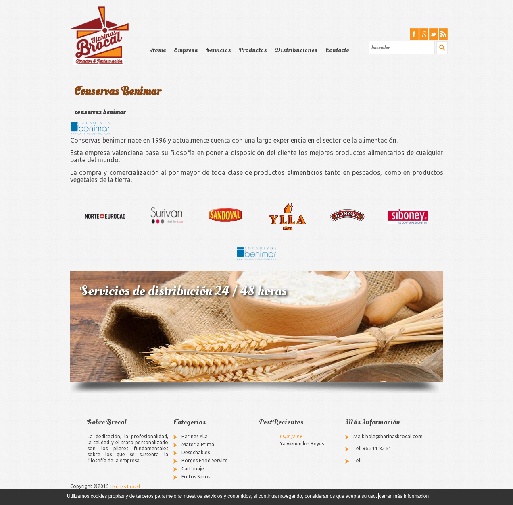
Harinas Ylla (194, 436)
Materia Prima (197, 444)
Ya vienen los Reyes (302, 443)
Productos (253, 50)
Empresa (186, 50)
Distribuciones (296, 50)
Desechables (195, 452)
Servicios (218, 50)
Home (158, 50)
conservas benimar (99, 112)
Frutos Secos (195, 476)
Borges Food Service (204, 460)
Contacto (337, 50)
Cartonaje (192, 468)
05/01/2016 (291, 436)
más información (411, 496)
